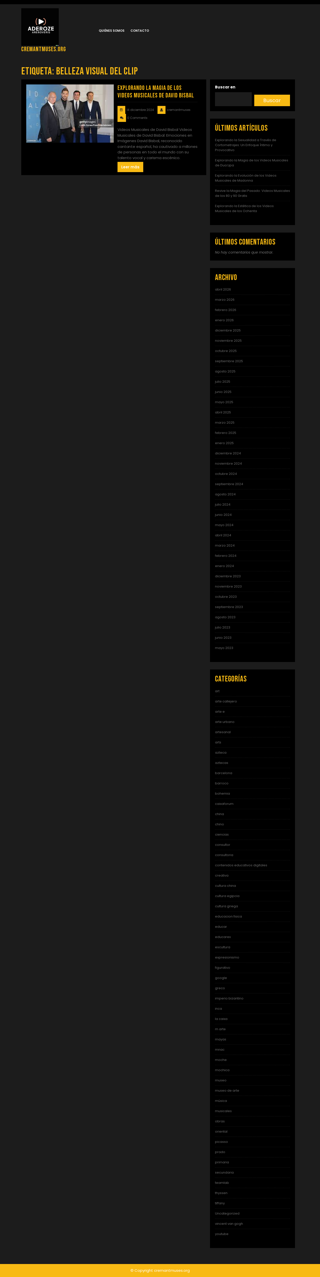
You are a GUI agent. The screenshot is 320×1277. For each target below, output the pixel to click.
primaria (222, 1162)
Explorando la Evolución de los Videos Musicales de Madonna (245, 178)
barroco (221, 783)
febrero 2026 (225, 310)
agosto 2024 (225, 494)
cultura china (225, 885)
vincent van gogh (229, 1223)
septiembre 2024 (229, 484)
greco (220, 988)
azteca (220, 752)
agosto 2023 (225, 617)
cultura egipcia (227, 896)
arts (218, 742)
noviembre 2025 (228, 340)
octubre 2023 (226, 596)
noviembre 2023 (228, 586)
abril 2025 (223, 412)
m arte (220, 1029)
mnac (219, 1049)
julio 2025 (222, 381)
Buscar (272, 100)
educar (221, 926)
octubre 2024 (226, 473)
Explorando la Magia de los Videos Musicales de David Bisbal (156, 91)
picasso (221, 1141)
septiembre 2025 (229, 361)
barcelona (223, 773)
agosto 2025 (225, 371)
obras (220, 1121)
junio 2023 (223, 637)
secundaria (224, 1172)
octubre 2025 (226, 350)
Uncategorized (227, 1213)
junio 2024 (223, 514)
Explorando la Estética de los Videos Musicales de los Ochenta (244, 208)
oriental (221, 1131)
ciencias (222, 834)
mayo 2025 (224, 402)
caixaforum (224, 803)
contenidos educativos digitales (241, 865)
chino (219, 824)
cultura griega (226, 906)
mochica (222, 1070)
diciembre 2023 (228, 576)
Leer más (130, 167)
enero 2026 (224, 320)
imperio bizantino (229, 998)
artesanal (223, 732)
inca (218, 1008)
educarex (223, 937)
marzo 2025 (224, 422)
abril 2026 (223, 289)
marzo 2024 (225, 545)
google (221, 977)
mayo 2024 (224, 525)
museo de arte (227, 1090)
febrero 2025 (225, 432)
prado (220, 1152)
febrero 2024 (225, 555)
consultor (222, 844)
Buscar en (225, 87)
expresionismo (227, 957)
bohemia (222, 793)
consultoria (224, 855)
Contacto (139, 30)
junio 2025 (223, 391)
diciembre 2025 (228, 330)
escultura (222, 947)
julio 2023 (222, 627)
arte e (220, 711)
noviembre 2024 (228, 463)
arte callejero (226, 701)
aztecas (221, 762)
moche (221, 1059)
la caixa (221, 1018)
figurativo (222, 967)
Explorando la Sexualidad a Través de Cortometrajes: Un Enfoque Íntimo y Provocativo (245, 145)
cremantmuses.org (43, 49)
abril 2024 (223, 535)
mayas (220, 1039)
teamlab (222, 1182)
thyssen (221, 1193)
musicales (223, 1111)
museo (220, 1080)
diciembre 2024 (228, 453)
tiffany (220, 1203)
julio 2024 (222, 504)
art (217, 691)
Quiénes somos (111, 30)
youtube (221, 1234)
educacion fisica (228, 916)
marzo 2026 (224, 299)
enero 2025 (224, 443)
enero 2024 (224, 566)
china (219, 814)
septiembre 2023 (229, 607)
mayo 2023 (224, 647)
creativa (221, 875)
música (221, 1100)
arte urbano (224, 721)
